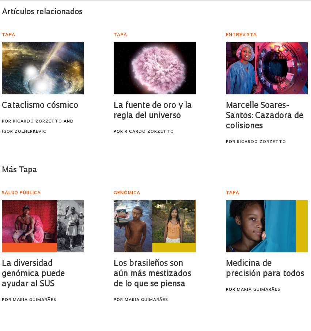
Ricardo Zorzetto (37, 122)
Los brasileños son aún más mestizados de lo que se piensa (152, 274)
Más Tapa (19, 170)
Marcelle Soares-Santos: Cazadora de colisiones (264, 116)
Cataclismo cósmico (40, 106)
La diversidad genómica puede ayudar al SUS (33, 274)
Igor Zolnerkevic (24, 132)
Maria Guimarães (34, 300)
